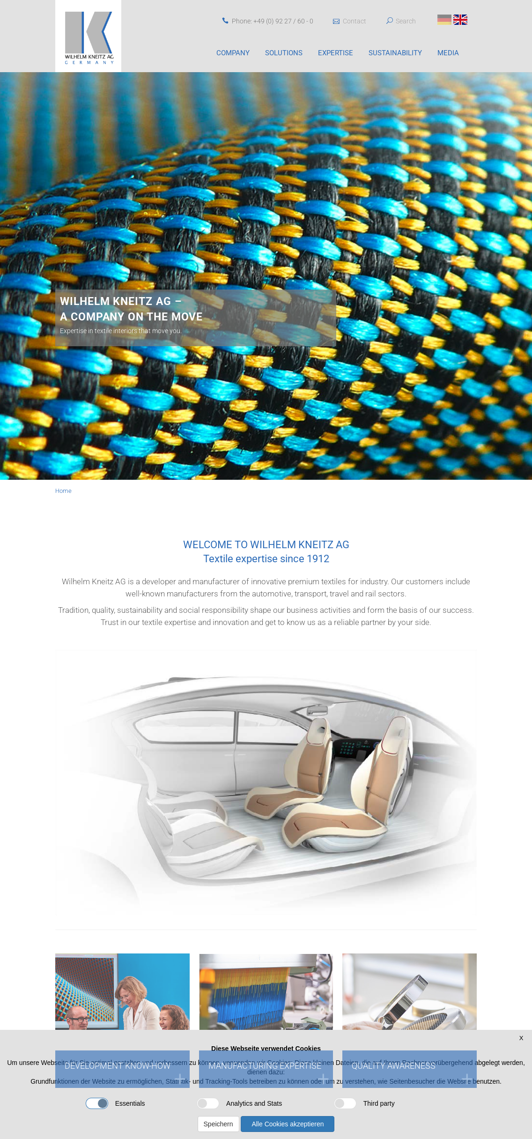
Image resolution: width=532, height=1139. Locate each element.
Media (448, 53)
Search (406, 21)
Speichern (218, 1124)
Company (233, 53)
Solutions (284, 53)
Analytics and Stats (239, 1103)
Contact (349, 21)
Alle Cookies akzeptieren (287, 1124)
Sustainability (395, 53)
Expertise (335, 53)
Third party (364, 1103)
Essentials (115, 1103)
